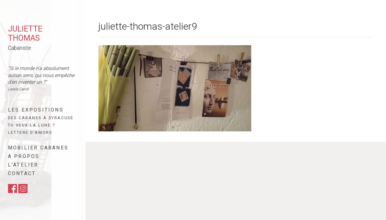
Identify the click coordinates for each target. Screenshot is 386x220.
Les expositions (36, 110)
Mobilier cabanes (38, 148)
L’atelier (23, 165)
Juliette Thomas (25, 33)
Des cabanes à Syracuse (40, 118)
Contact (22, 173)
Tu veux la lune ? (31, 125)
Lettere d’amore (30, 132)
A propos (24, 156)
